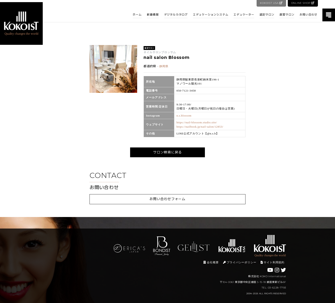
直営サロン (286, 14)
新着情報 (153, 14)
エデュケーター (244, 14)
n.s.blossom (183, 115)
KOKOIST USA (271, 2)
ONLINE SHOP (302, 2)
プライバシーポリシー (239, 262)
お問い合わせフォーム (167, 199)
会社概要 (211, 262)
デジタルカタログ (176, 14)
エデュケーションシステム (210, 14)
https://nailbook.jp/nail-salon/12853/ (199, 126)
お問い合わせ (308, 14)
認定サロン (267, 14)
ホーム (137, 14)
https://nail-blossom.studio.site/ (196, 122)
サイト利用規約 (272, 262)
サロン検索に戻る (167, 152)
